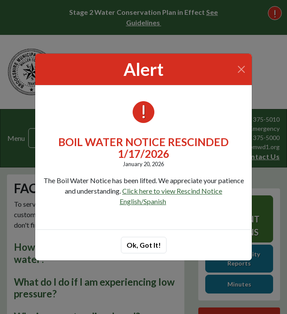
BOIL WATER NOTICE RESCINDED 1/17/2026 (143, 148)
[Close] (241, 69)
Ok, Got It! (144, 245)
